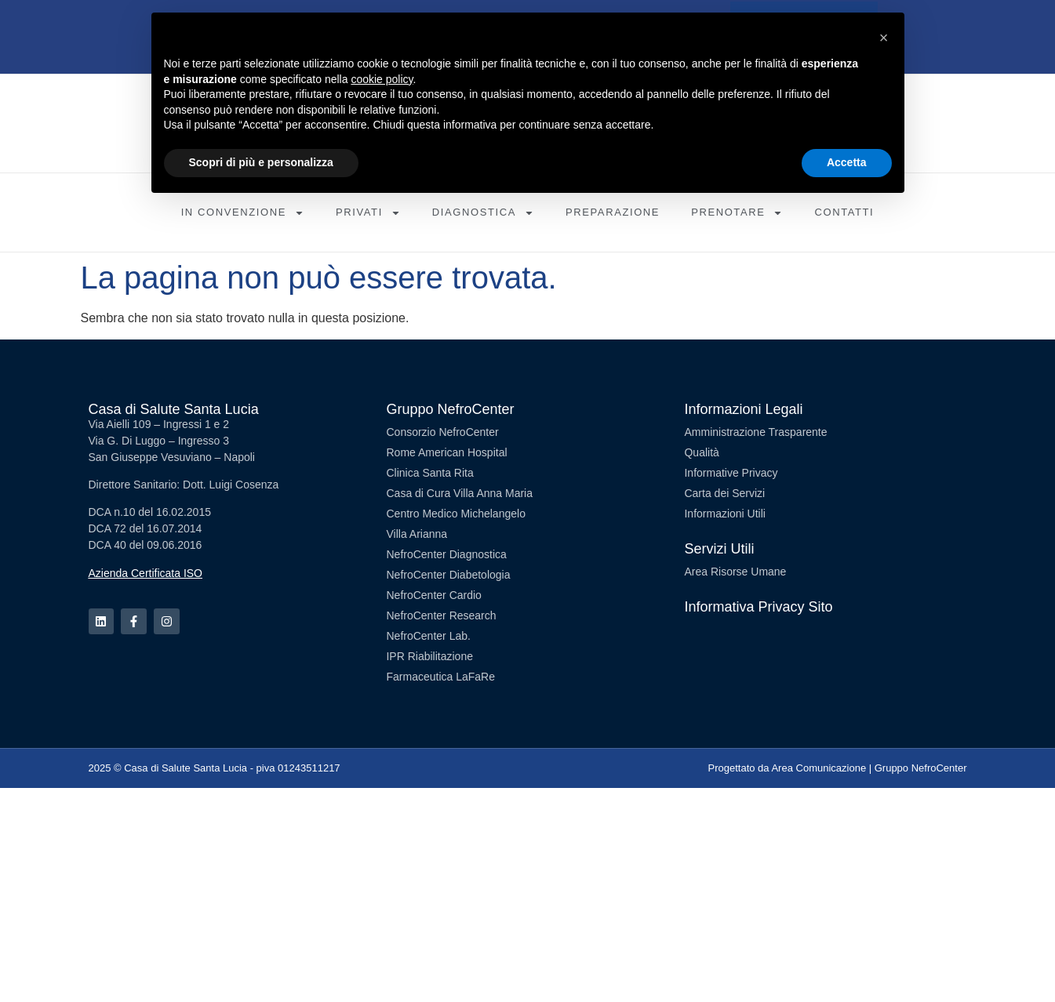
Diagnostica (483, 213)
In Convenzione (242, 213)
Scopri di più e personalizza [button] (261, 162)
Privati (368, 213)
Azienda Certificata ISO (146, 573)
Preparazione (613, 212)
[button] (884, 37)
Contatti (844, 212)
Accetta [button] (847, 162)
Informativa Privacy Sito (758, 607)
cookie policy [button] (382, 79)
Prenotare (737, 213)
